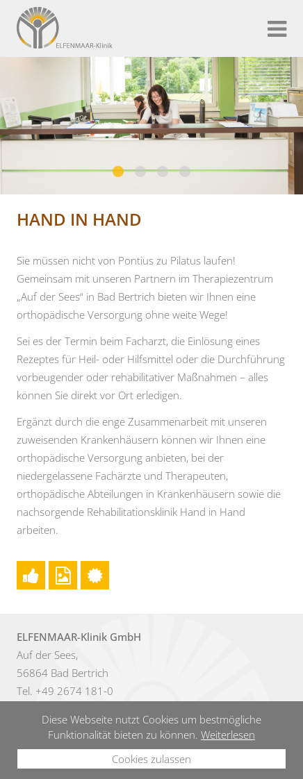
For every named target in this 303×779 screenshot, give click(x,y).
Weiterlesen (228, 735)
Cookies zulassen (151, 759)
